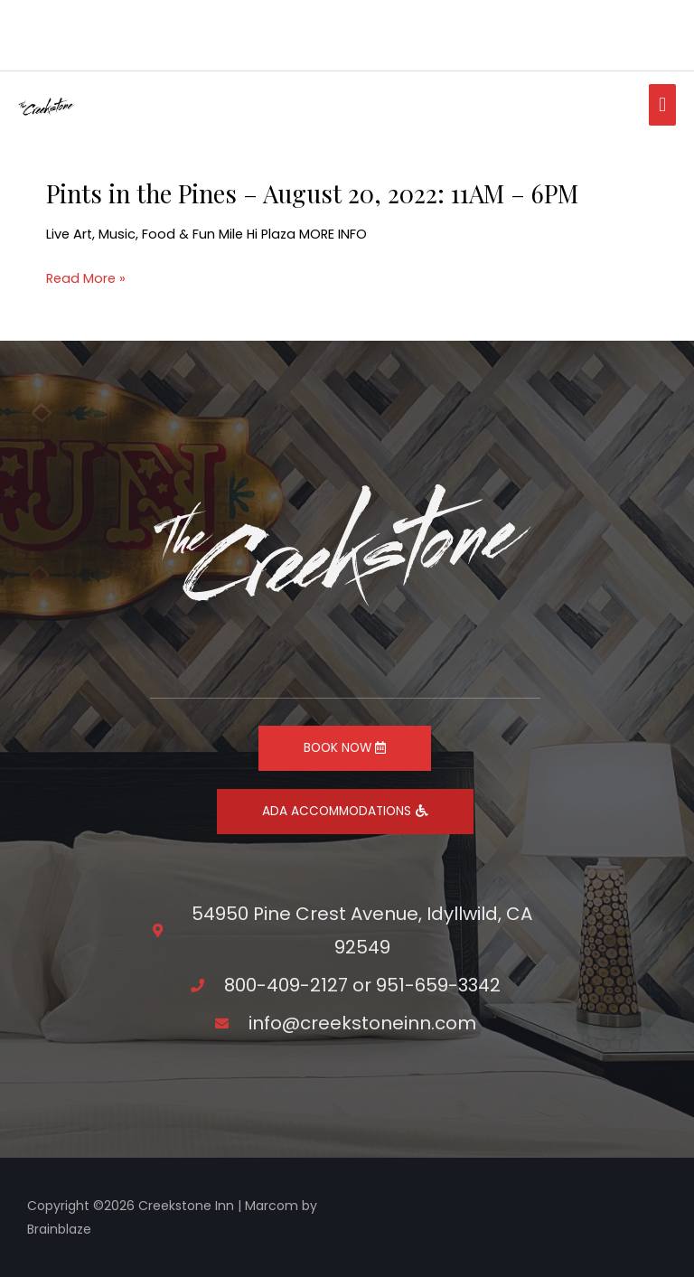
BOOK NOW (345, 747)
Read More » (86, 279)
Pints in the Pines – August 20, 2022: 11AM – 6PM (312, 193)
